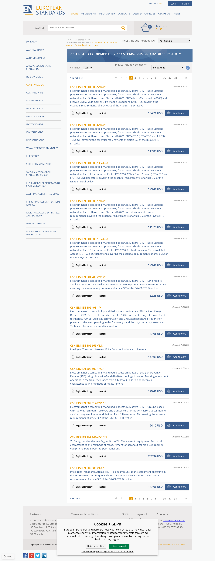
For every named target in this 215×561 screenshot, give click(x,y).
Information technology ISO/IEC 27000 (41, 233)
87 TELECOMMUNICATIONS (78, 41)
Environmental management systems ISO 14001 (43, 184)
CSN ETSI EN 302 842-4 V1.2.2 (116, 443)
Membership (89, 13)
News (176, 13)
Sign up (186, 3)
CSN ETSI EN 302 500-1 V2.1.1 (119, 376)
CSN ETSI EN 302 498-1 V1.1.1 (118, 317)
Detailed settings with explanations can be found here (108, 551)
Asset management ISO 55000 (42, 193)
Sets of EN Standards (38, 163)
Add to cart (179, 113)
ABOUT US (164, 13)
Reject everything (95, 546)
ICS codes (31, 42)
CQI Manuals (36, 534)
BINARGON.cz (178, 544)
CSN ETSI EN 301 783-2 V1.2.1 (118, 282)
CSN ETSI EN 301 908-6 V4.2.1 (118, 134)
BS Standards (55, 520)
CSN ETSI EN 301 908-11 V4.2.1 (119, 172)
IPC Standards (34, 124)
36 (164, 77)
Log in (174, 3)
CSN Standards (77, 39)
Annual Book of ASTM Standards (38, 67)
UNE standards (35, 140)
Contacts (124, 13)
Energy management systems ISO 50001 (43, 203)
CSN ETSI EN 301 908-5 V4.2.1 (118, 96)
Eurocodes (32, 156)
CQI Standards (34, 92)
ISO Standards (34, 132)
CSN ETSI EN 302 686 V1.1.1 (118, 473)
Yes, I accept (119, 546)
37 (170, 77)
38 (175, 77)
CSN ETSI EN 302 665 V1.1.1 (108, 347)
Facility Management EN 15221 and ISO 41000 (43, 214)
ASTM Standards (35, 57)
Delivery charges (144, 13)
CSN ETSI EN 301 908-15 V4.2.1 (119, 248)
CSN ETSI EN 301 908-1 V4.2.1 (117, 210)
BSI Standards (34, 76)
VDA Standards (53, 530)
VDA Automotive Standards (42, 148)
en (160, 3)
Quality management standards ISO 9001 (38, 173)
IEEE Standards (35, 116)
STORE (74, 13)
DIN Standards (34, 100)
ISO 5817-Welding (36, 223)
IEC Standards (34, 108)
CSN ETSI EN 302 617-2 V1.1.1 (118, 410)
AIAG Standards (35, 50)
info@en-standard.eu (174, 520)
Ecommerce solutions (161, 544)
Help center (107, 13)
